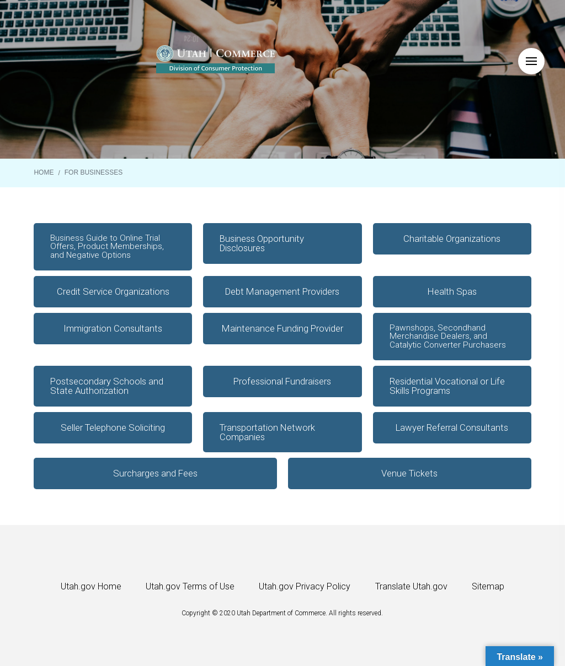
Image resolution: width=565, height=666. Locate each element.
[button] (531, 61)
